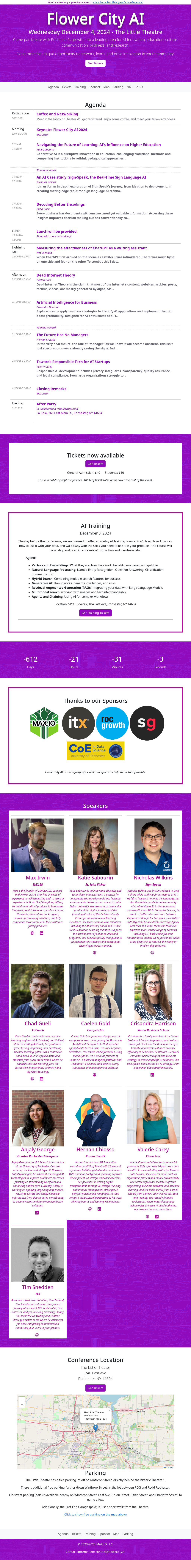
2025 (129, 87)
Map (106, 87)
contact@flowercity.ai (110, 1552)
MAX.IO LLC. (104, 1544)
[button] (95, 1428)
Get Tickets (95, 63)
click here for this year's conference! (118, 2)
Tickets (66, 87)
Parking (118, 87)
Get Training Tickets (95, 613)
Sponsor (94, 87)
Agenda (53, 87)
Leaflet (168, 1467)
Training (80, 87)
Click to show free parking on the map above (95, 1514)
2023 (139, 87)
